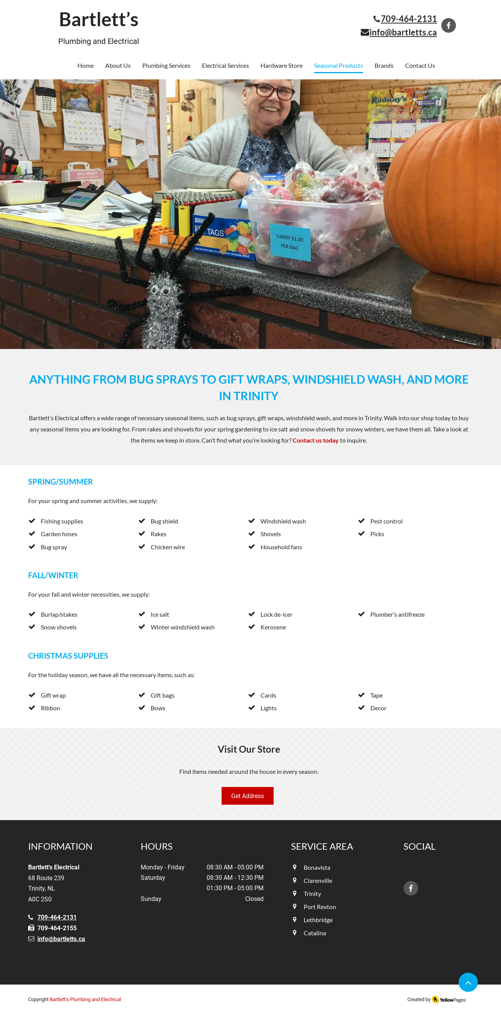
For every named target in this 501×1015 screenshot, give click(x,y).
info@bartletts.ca (61, 939)
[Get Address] (248, 796)
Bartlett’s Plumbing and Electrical (85, 999)
